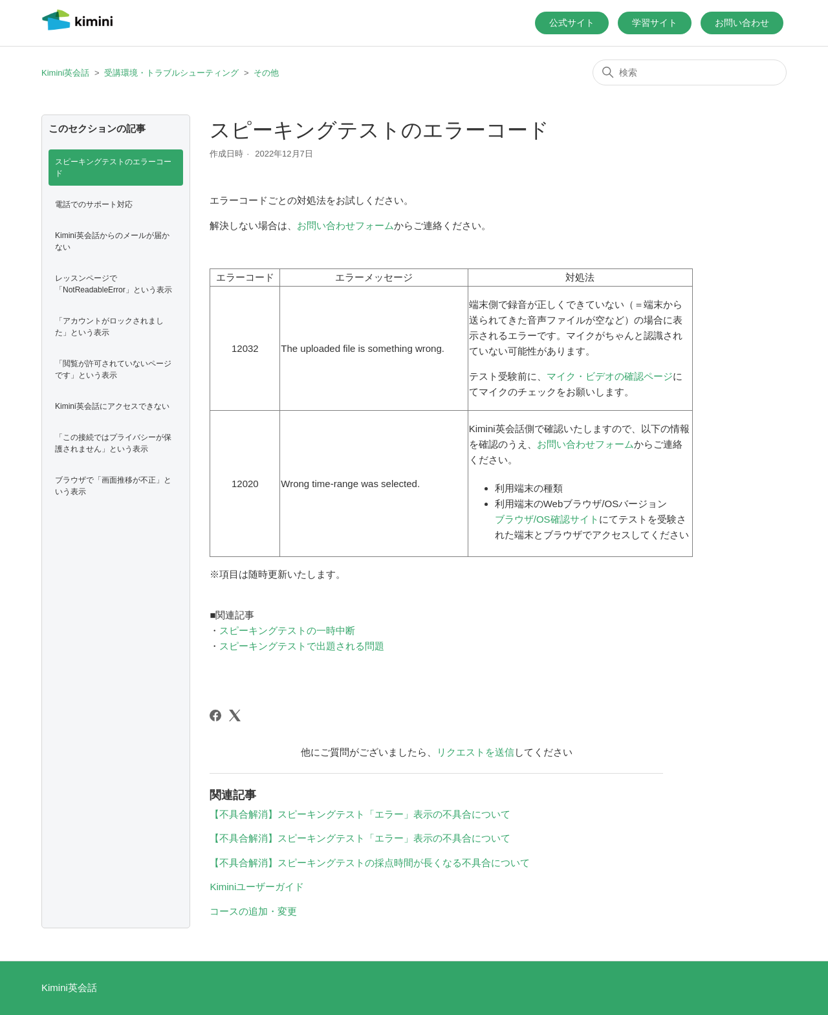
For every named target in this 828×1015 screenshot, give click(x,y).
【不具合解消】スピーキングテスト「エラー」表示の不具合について (360, 814)
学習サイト (654, 22)
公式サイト (571, 22)
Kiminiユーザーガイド (257, 886)
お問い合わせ (742, 22)
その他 (266, 73)
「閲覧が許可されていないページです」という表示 (113, 369)
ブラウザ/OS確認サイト (547, 519)
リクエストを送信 (475, 752)
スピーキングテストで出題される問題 (301, 645)
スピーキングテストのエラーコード (113, 167)
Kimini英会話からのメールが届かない (112, 241)
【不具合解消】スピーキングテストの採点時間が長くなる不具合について (370, 862)
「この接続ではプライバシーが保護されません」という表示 (113, 443)
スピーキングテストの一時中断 (287, 630)
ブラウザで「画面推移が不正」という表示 (113, 485)
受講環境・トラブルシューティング (171, 73)
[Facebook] (215, 715)
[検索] (690, 72)
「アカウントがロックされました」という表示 (109, 326)
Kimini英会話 (65, 73)
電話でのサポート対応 (94, 204)
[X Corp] (235, 715)
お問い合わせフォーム (345, 225)
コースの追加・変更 (253, 911)
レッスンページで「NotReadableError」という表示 (113, 284)
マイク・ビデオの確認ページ (610, 376)
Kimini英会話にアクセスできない (112, 406)
